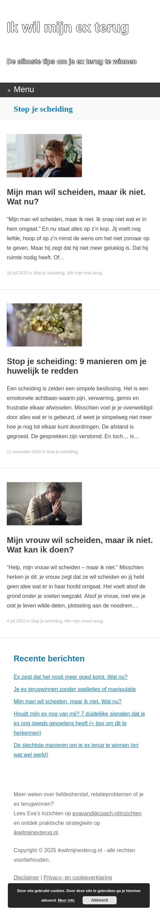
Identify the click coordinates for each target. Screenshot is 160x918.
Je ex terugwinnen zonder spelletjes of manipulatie (75, 689)
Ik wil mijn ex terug (68, 27)
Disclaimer (26, 877)
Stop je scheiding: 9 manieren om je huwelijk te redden (76, 366)
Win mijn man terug (84, 273)
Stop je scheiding (48, 273)
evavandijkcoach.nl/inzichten (107, 813)
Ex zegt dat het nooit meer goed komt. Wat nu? (71, 677)
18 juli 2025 (17, 273)
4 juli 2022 (16, 621)
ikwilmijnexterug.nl (36, 832)
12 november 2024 (24, 451)
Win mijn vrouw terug (83, 621)
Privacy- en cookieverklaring (78, 877)
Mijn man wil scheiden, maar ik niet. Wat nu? (67, 701)
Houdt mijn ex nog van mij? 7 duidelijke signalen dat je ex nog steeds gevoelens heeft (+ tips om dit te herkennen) (79, 723)
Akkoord (99, 900)
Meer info (66, 900)
